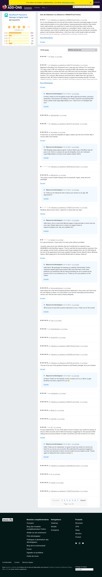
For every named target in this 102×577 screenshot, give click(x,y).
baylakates (54, 393)
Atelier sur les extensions (36, 533)
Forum (29, 549)
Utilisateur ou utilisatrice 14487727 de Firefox (65, 65)
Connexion (96, 2)
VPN (77, 527)
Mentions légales (27, 562)
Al (51, 474)
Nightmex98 (55, 115)
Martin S (53, 410)
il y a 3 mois (58, 56)
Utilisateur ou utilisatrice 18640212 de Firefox (65, 402)
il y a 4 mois (83, 363)
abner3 (53, 240)
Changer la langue (81, 567)
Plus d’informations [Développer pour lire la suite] (46, 38)
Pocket (78, 537)
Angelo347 (54, 337)
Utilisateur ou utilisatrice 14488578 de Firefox (65, 20)
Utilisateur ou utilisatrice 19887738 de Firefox (65, 346)
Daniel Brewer (55, 329)
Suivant (83, 500)
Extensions (28, 7)
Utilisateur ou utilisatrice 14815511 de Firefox (65, 124)
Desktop (54, 523)
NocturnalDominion (57, 288)
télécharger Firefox (68, 2)
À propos (30, 523)
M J (52, 427)
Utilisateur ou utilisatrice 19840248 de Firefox (65, 166)
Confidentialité (6, 562)
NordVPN (16, 20)
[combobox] (86, 6)
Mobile (53, 527)
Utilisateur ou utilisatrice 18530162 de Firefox (65, 363)
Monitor (78, 534)
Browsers (79, 523)
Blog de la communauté (36, 546)
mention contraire (11, 567)
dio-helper (54, 132)
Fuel (52, 320)
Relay (77, 530)
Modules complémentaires (38, 520)
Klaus (52, 56)
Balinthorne (54, 175)
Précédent (55, 500)
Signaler (42, 42)
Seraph (53, 482)
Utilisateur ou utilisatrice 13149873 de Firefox (65, 207)
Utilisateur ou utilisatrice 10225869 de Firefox (65, 354)
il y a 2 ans (84, 20)
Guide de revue (33, 556)
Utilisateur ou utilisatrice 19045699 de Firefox (65, 465)
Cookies (17, 562)
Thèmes (37, 7)
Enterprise (55, 530)
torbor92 (53, 419)
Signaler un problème (35, 553)
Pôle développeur (33, 536)
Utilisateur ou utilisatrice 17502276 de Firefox (65, 491)
